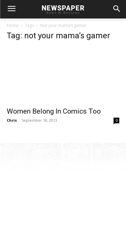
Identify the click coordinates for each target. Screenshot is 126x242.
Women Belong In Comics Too (54, 111)
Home (12, 25)
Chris (12, 120)
